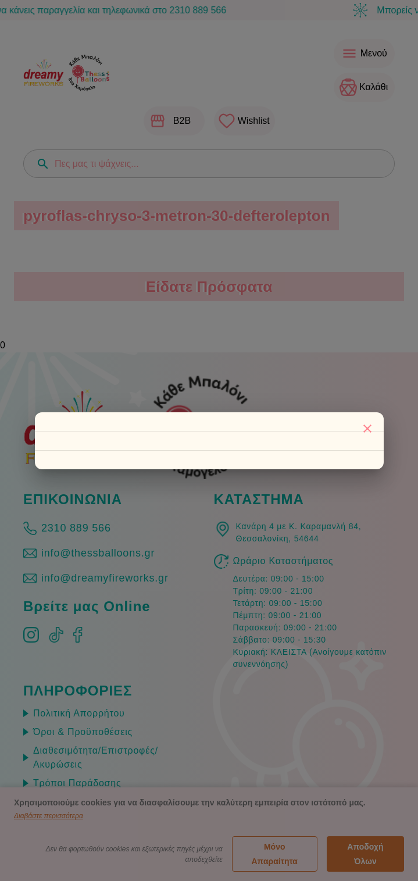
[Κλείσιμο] (367, 428)
